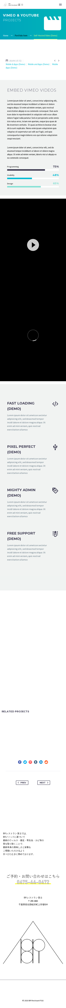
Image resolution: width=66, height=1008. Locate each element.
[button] (33, 244)
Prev (21, 783)
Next (44, 783)
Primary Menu (60, 4)
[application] (33, 245)
